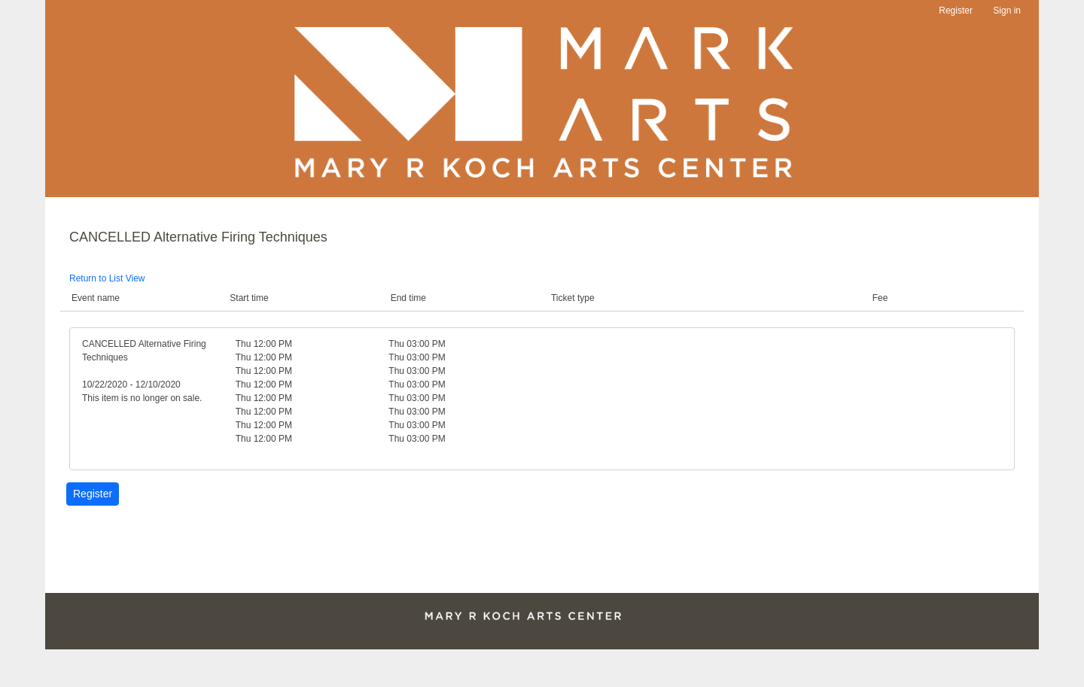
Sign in (1007, 10)
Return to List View (107, 278)
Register (956, 10)
